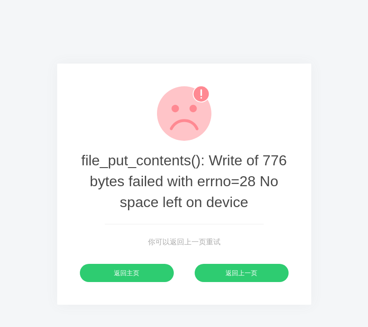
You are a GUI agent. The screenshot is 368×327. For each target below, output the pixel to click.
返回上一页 (241, 273)
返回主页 (126, 273)
